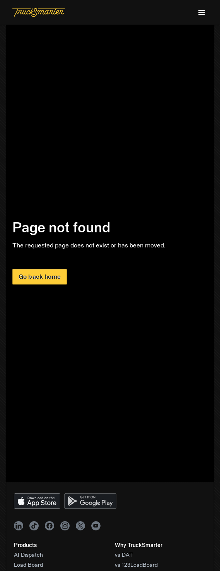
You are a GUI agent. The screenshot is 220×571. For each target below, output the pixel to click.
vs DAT (124, 555)
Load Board (28, 565)
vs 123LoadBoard (136, 565)
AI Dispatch (28, 555)
